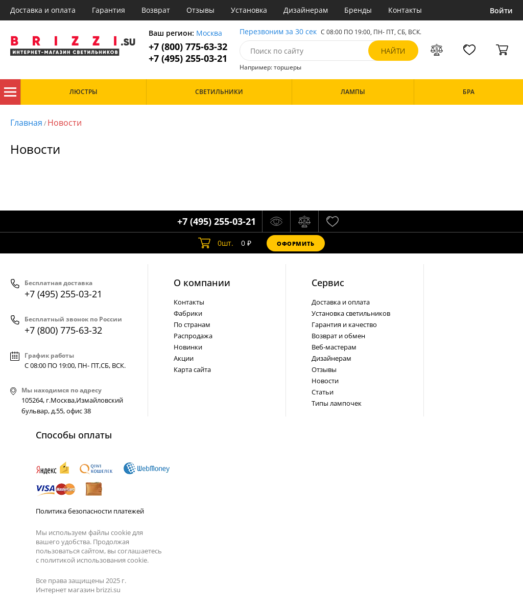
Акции (184, 358)
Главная (26, 122)
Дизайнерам (305, 10)
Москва (209, 33)
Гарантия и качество (344, 324)
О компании (202, 282)
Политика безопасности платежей (90, 511)
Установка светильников (351, 313)
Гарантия (108, 10)
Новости (64, 122)
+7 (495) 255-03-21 (188, 58)
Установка (249, 10)
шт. (215, 243)
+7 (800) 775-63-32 (188, 47)
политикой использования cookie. (94, 560)
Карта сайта (192, 369)
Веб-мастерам (334, 347)
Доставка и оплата (43, 10)
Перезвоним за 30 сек (278, 32)
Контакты (405, 10)
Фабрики (188, 313)
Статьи (323, 392)
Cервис (328, 282)
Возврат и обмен (338, 335)
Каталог (10, 92)
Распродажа (193, 335)
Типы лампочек (337, 403)
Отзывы (200, 10)
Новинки (188, 347)
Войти (501, 10)
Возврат (155, 10)
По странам (192, 324)
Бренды (358, 10)
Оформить (296, 243)
